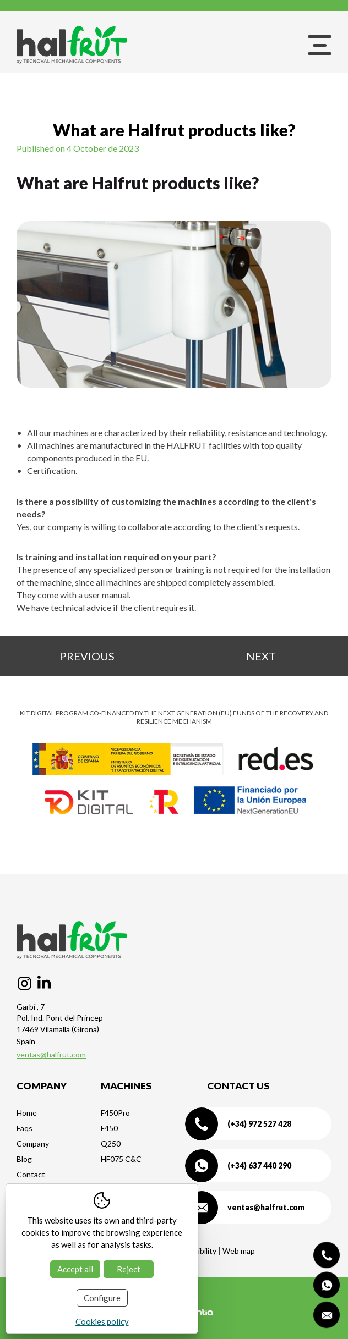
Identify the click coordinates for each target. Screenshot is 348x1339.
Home (27, 1112)
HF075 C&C (121, 1159)
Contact (31, 1174)
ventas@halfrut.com (51, 1054)
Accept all (75, 1269)
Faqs (24, 1128)
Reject (128, 1269)
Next (261, 656)
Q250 (111, 1143)
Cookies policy (102, 1321)
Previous (87, 656)
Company (33, 1143)
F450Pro (115, 1112)
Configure (102, 1298)
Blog (24, 1159)
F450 (109, 1128)
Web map (238, 1251)
